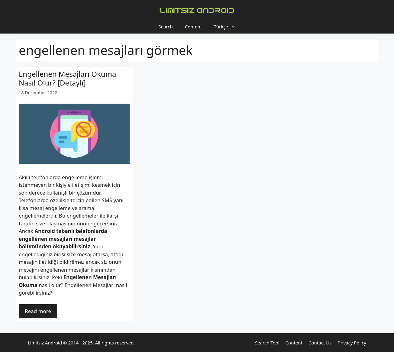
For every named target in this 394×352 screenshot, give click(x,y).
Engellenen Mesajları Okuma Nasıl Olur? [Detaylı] (67, 78)
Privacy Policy (351, 343)
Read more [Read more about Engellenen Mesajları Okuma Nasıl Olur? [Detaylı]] (38, 311)
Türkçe (228, 27)
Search (165, 27)
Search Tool (267, 343)
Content (193, 27)
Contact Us (319, 343)
